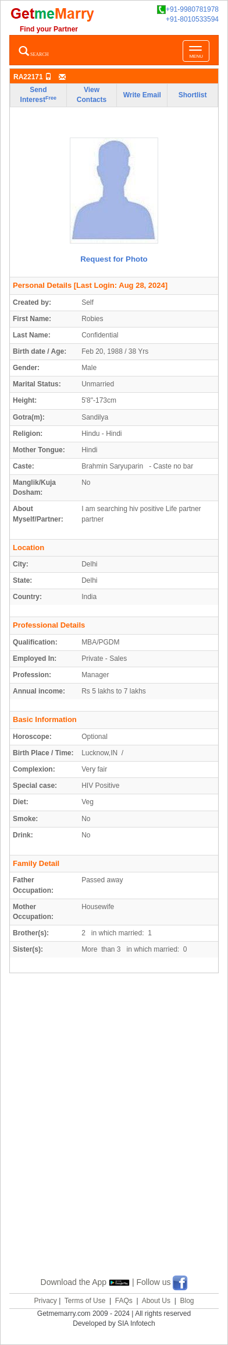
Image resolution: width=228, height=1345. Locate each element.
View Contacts (91, 95)
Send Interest (38, 95)
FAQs (124, 1301)
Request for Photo (114, 259)
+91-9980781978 (188, 9)
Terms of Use (85, 1301)
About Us (156, 1301)
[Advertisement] (114, 1138)
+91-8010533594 (192, 19)
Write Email (142, 95)
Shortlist (193, 95)
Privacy (45, 1301)
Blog (187, 1301)
